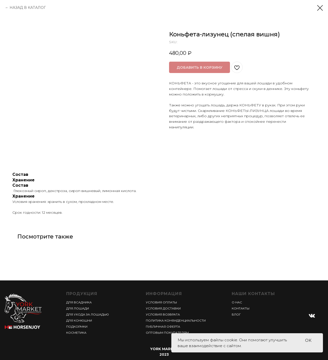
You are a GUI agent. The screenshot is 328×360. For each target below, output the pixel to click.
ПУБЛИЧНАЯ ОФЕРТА (163, 326)
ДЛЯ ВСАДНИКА (79, 302)
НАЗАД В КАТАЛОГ (28, 7)
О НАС (237, 302)
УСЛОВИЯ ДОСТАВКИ (163, 308)
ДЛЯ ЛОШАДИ (77, 308)
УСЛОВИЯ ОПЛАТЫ (161, 302)
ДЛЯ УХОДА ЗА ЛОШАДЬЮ (87, 314)
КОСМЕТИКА (76, 332)
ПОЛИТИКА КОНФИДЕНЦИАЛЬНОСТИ (176, 320)
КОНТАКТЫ (240, 308)
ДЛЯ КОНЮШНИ (79, 320)
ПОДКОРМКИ (76, 326)
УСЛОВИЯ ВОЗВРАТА (163, 314)
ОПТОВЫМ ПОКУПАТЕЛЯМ (167, 332)
